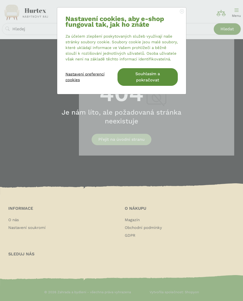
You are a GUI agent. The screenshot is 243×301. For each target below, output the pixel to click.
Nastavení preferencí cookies (85, 77)
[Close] (182, 11)
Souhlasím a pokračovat (147, 76)
